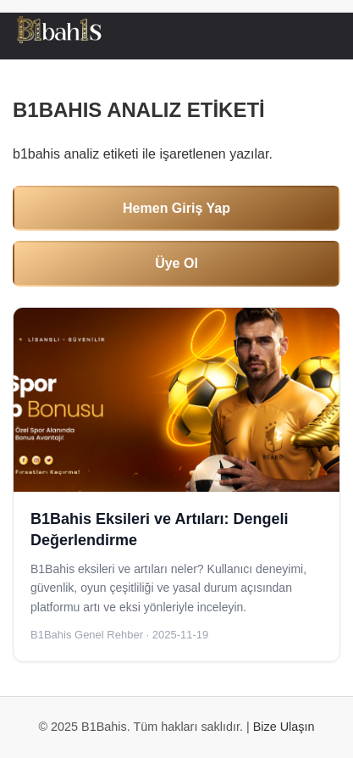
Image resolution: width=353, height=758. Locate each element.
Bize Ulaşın (284, 726)
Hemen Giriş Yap (176, 208)
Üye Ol (176, 263)
